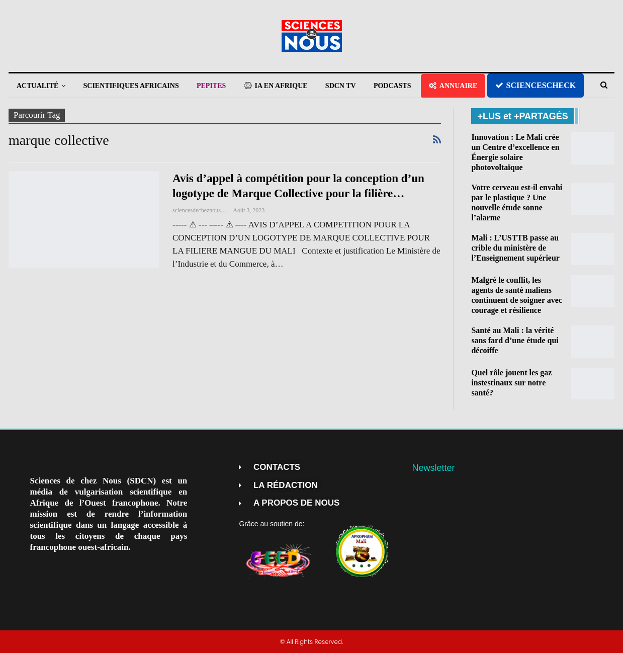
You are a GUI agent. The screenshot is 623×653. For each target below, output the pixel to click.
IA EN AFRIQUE (276, 86)
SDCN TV (340, 86)
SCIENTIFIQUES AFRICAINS (131, 86)
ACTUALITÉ (37, 86)
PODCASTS (392, 86)
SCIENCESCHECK (535, 85)
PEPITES (211, 86)
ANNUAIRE (453, 86)
